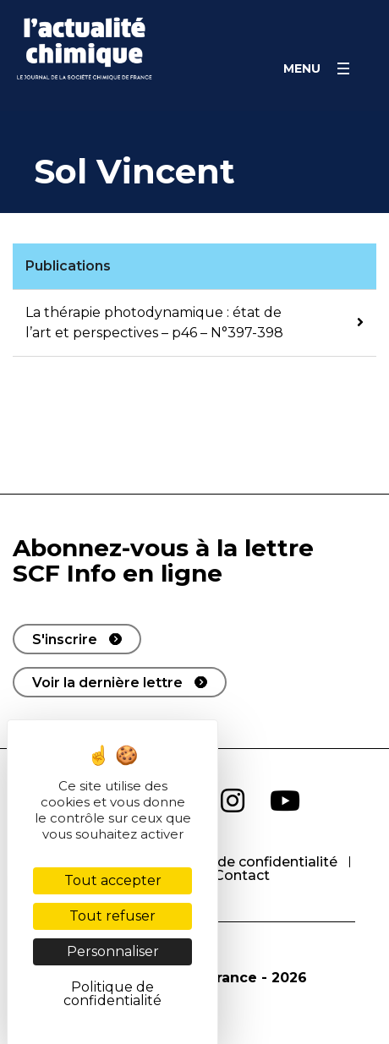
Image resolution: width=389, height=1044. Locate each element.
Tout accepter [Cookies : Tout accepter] (113, 880)
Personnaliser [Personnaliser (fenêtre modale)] (113, 951)
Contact (242, 875)
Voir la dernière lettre (107, 683)
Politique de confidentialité (244, 862)
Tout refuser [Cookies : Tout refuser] (112, 916)
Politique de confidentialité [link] (112, 993)
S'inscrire (64, 639)
